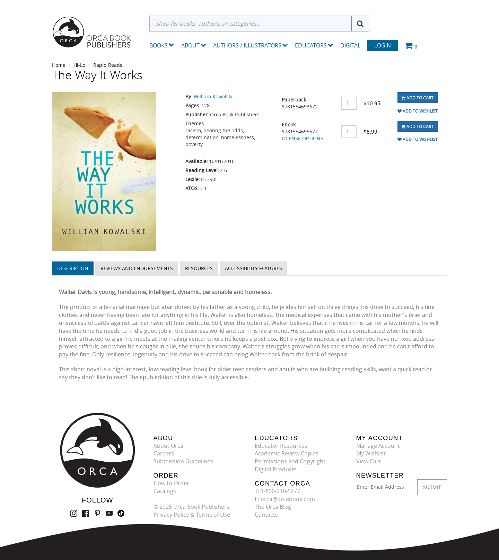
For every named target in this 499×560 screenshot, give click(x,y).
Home (58, 65)
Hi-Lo (79, 65)
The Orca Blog (273, 506)
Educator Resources (281, 446)
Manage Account (378, 446)
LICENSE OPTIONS (302, 138)
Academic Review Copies (286, 453)
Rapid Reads (107, 65)
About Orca (168, 446)
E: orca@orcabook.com (285, 499)
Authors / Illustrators (250, 45)
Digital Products (276, 469)
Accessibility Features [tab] (253, 268)
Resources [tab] (199, 268)
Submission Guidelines (183, 461)
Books (158, 45)
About (193, 45)
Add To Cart (418, 97)
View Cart (368, 461)
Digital (350, 45)
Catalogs (165, 491)
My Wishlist (371, 453)
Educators (314, 45)
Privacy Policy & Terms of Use (192, 514)
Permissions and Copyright (290, 461)
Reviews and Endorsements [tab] (136, 268)
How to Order (171, 483)
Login (382, 45)
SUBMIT (432, 487)
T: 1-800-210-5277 (277, 491)
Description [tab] (72, 268)
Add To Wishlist (417, 111)
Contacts (266, 514)
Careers (164, 453)
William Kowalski (213, 96)
